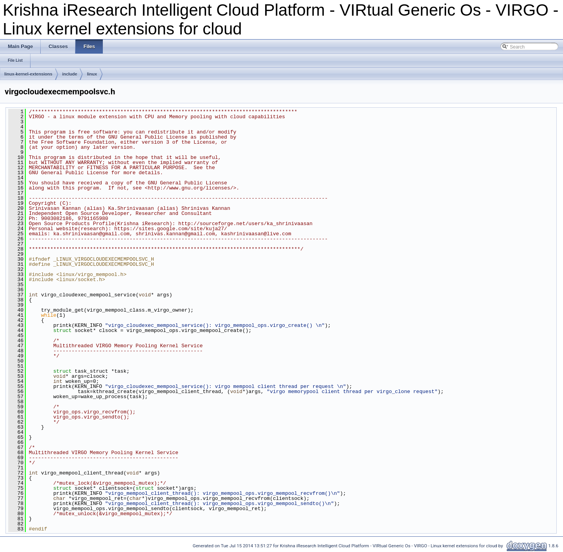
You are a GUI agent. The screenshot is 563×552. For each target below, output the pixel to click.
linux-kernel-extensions (28, 74)
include (69, 74)
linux (92, 74)
